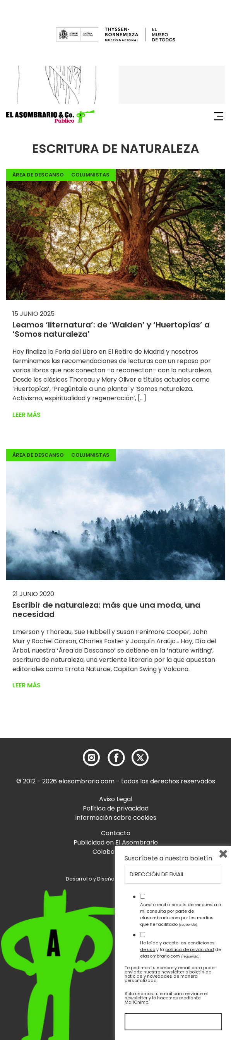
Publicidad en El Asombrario (116, 842)
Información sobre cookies (115, 817)
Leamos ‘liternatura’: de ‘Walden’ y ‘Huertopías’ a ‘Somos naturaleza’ (111, 329)
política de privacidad (189, 949)
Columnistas (90, 174)
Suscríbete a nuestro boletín (168, 858)
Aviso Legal (115, 799)
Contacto (115, 833)
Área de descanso (38, 174)
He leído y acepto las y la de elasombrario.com (180, 949)
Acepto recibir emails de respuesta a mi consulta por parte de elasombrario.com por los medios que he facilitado (180, 914)
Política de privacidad (116, 808)
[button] (50, 116)
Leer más (26, 414)
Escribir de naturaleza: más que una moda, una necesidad (106, 610)
